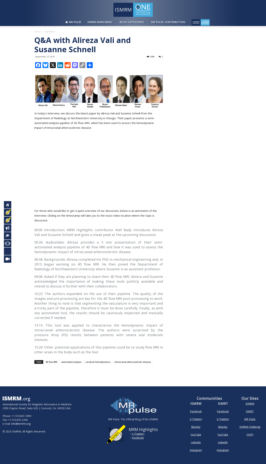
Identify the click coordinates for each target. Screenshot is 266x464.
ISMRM (249, 403)
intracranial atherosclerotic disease (133, 361)
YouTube (195, 434)
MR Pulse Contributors (168, 22)
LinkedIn (196, 442)
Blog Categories (132, 22)
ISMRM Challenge (249, 427)
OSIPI (250, 434)
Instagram (196, 450)
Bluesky (195, 427)
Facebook (138, 437)
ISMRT (250, 411)
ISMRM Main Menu (100, 22)
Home (37, 31)
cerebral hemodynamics (98, 361)
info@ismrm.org (20, 423)
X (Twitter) (138, 434)
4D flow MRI (51, 361)
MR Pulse (75, 22)
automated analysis (71, 361)
